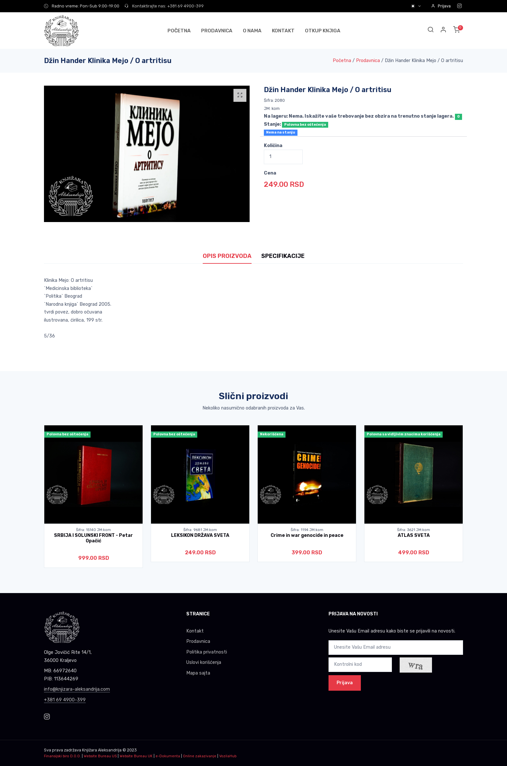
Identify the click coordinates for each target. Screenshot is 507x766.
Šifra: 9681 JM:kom (200, 530)
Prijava (441, 6)
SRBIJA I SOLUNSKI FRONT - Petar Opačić (93, 538)
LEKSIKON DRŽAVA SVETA (200, 535)
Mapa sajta (198, 673)
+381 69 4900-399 (65, 700)
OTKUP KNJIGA (322, 31)
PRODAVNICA (216, 31)
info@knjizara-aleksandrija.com (77, 689)
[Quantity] (283, 157)
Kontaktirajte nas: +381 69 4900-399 (164, 6)
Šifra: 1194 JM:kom (307, 530)
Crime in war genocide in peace (307, 535)
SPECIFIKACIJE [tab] (283, 256)
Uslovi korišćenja (203, 662)
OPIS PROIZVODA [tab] (227, 256)
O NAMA (252, 31)
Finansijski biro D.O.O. (62, 756)
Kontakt (195, 631)
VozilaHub (227, 756)
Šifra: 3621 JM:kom (413, 530)
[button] (443, 31)
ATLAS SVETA (414, 535)
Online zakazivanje (199, 756)
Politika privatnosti (206, 652)
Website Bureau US (100, 756)
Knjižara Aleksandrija (102, 750)
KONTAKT (283, 31)
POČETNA (179, 31)
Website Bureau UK (136, 756)
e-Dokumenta (168, 756)
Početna (342, 60)
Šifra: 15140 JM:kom (93, 530)
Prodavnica (368, 60)
